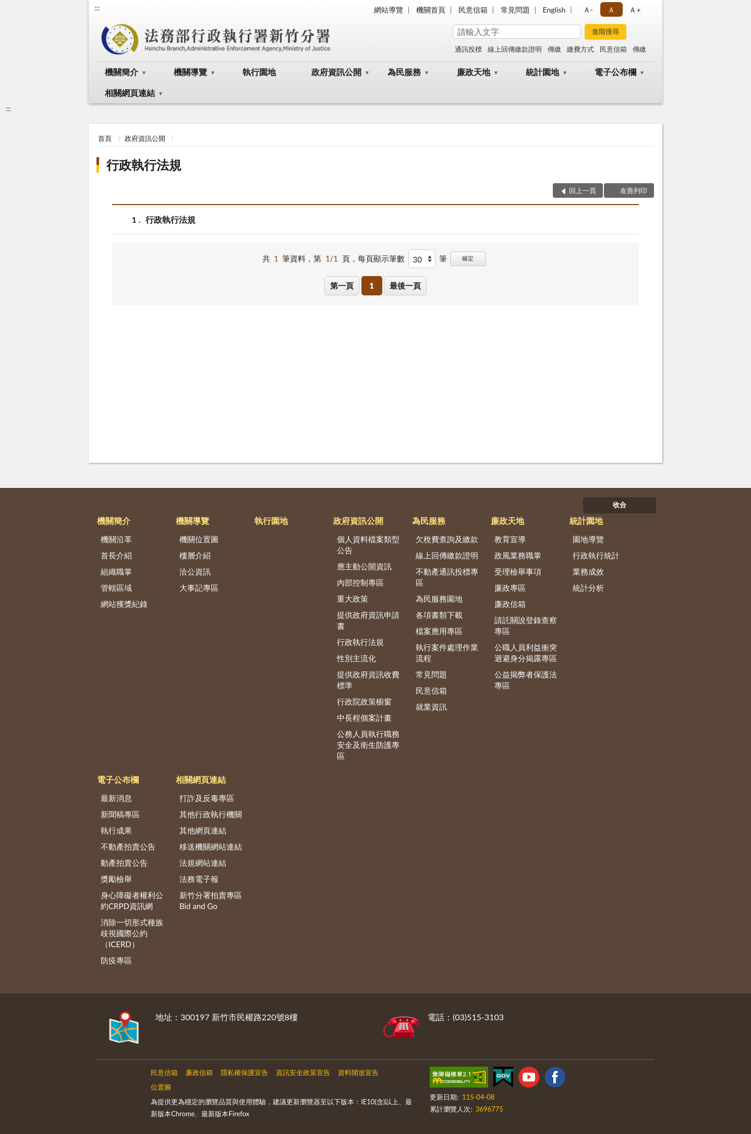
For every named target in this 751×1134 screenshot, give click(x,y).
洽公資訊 (195, 571)
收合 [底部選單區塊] (619, 504)
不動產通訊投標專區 (447, 577)
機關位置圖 (199, 539)
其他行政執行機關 (210, 814)
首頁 (105, 138)
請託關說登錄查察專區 (525, 625)
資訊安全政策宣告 (303, 1072)
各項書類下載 (439, 614)
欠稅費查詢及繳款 (447, 539)
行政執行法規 (143, 164)
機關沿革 (116, 539)
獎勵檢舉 (116, 879)
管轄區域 (116, 587)
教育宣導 (510, 539)
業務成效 (588, 571)
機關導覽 (190, 72)
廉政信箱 (510, 603)
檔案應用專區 (439, 631)
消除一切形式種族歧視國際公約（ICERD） (132, 933)
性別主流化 (356, 658)
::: (97, 8)
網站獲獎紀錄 (124, 603)
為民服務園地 (439, 598)
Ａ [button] (611, 9)
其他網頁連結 (202, 830)
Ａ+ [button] (634, 9)
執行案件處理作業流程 (447, 652)
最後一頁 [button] (405, 285)
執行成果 (116, 830)
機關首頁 (430, 9)
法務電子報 (199, 879)
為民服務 (404, 72)
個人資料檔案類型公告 (368, 544)
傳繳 (554, 49)
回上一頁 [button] (582, 190)
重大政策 (352, 598)
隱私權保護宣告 (244, 1072)
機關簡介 (121, 72)
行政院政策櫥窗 (364, 701)
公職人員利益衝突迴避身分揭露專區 (525, 652)
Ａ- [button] (588, 9)
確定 (468, 258)
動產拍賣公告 (124, 862)
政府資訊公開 (336, 72)
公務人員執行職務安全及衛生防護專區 (368, 744)
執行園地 (259, 72)
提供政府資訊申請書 (368, 620)
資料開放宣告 (358, 1072)
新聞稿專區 (120, 814)
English (554, 9)
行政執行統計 (596, 555)
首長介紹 (116, 555)
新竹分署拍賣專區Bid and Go (210, 900)
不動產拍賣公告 (128, 846)
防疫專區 (116, 960)
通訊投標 (468, 49)
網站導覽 (388, 9)
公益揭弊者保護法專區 (525, 680)
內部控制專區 (360, 582)
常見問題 (515, 9)
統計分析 (588, 587)
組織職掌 (116, 571)
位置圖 (161, 1087)
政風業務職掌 (517, 555)
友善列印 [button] (633, 190)
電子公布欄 (615, 72)
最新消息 (116, 798)
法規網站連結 (202, 862)
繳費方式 (580, 49)
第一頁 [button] (342, 285)
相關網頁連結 (130, 93)
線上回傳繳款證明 (515, 49)
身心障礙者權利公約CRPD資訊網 (132, 900)
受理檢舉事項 (517, 571)
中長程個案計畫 (364, 717)
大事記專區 (199, 587)
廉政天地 (473, 72)
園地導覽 (588, 539)
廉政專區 (510, 587)
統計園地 (542, 72)
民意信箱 (473, 9)
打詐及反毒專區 (206, 798)
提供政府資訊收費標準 (368, 680)
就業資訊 (431, 706)
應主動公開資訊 (364, 566)
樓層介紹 (195, 555)
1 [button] (371, 285)
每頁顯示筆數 (381, 258)
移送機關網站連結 (210, 846)
